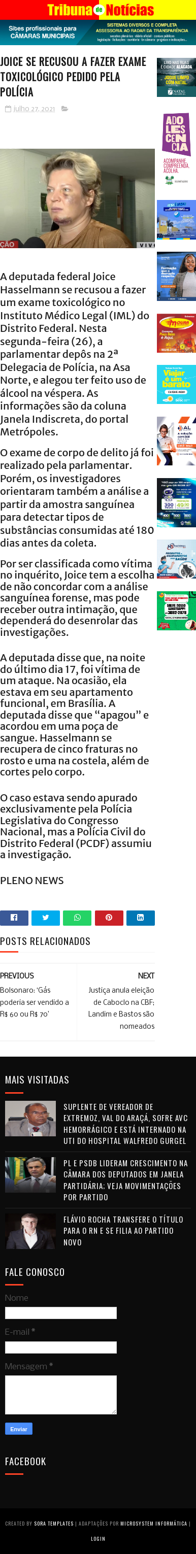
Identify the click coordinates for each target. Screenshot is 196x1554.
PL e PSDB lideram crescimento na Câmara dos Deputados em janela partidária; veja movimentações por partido (125, 1180)
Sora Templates (54, 1523)
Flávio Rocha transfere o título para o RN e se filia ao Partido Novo (123, 1230)
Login (98, 1538)
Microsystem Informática (153, 1523)
